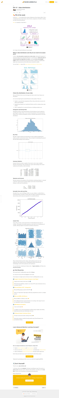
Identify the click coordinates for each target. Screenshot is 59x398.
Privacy (28, 391)
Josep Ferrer (23, 9)
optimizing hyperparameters (27, 349)
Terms (30, 391)
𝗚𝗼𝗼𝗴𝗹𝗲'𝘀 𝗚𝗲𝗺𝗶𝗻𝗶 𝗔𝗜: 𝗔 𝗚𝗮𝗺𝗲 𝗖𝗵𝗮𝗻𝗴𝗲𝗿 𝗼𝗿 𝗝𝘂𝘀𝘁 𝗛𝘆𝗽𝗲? (26, 279)
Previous (16, 387)
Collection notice (34, 391)
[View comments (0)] (17, 13)
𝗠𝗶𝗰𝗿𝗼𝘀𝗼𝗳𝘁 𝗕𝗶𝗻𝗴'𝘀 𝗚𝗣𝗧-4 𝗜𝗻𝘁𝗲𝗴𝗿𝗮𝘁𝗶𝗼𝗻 (22, 287)
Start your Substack (26, 393)
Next (43, 387)
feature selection (30, 348)
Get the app (34, 393)
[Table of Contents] (1, 199)
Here (14, 22)
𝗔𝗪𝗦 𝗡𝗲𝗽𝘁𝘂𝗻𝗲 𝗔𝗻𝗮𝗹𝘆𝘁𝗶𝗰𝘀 (20, 304)
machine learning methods (28, 351)
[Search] (46, 2)
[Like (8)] (14, 13)
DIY (13, 5)
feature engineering (21, 348)
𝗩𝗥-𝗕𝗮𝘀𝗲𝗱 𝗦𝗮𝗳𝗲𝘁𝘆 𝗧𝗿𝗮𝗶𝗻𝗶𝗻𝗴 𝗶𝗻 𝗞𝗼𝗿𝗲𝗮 (22, 313)
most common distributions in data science (33, 64)
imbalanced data (42, 349)
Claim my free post (29, 380)
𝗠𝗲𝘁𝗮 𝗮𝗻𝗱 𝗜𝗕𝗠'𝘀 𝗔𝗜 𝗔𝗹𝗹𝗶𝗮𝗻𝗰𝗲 (20, 296)
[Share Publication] (48, 2)
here (20, 64)
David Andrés (18, 9)
